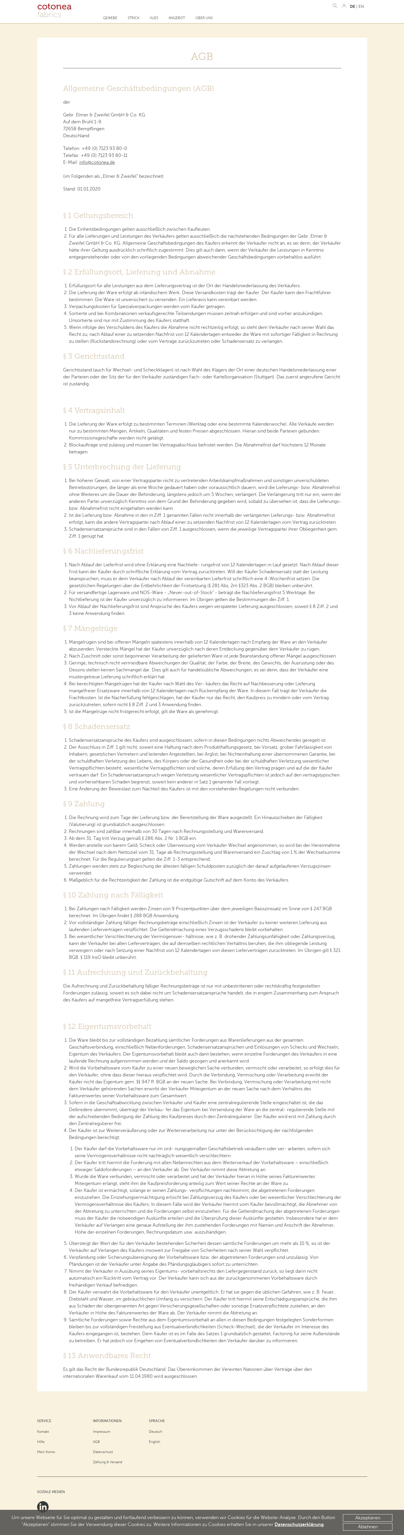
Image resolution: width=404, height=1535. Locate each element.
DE (352, 6)
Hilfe (41, 1442)
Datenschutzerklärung (299, 1524)
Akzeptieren (367, 1518)
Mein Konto (46, 1452)
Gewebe (110, 18)
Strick (133, 18)
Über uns (204, 18)
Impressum (101, 1432)
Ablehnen (368, 1526)
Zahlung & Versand (107, 1462)
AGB (96, 1442)
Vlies (154, 18)
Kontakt (43, 1432)
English (154, 1442)
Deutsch (155, 1432)
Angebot (177, 18)
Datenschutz (103, 1452)
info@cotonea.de (97, 162)
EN (361, 6)
